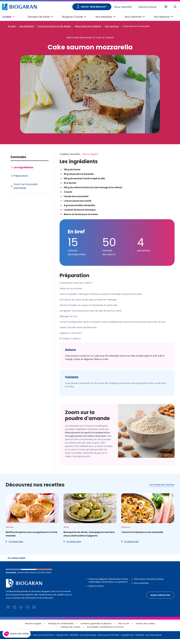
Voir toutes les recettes (161, 484)
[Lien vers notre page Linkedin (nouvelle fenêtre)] (34, 607)
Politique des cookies (70, 627)
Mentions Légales (33, 623)
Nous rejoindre (123, 7)
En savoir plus (14, 541)
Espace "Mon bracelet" (92, 7)
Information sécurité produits (149, 579)
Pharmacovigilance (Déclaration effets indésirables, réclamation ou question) (108, 580)
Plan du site (123, 623)
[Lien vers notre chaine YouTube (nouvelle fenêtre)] (27, 607)
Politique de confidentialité (61, 623)
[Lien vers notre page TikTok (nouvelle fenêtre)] (14, 607)
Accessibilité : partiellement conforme (105, 627)
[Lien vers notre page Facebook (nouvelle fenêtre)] (21, 607)
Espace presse (147, 7)
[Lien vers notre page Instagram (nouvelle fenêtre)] (8, 607)
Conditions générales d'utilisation (96, 623)
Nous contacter (160, 595)
